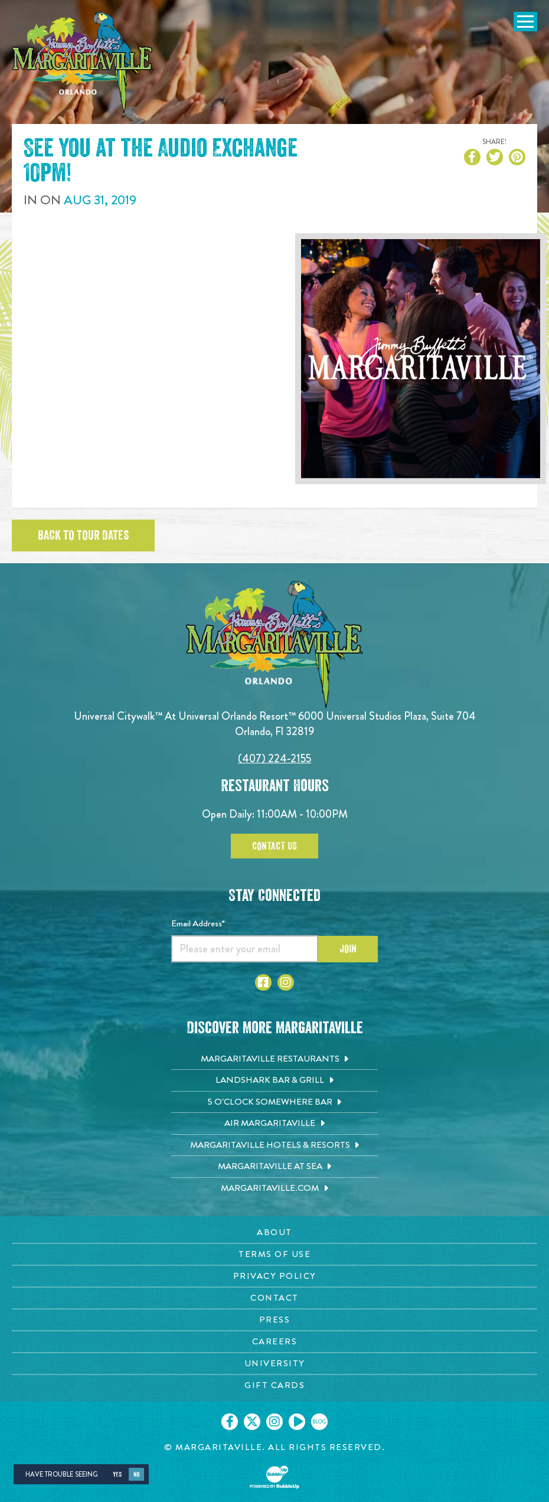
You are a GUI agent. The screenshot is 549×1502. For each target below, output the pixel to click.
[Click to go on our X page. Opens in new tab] (252, 1421)
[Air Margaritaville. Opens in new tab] (274, 1123)
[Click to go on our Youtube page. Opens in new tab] (297, 1421)
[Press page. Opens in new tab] (274, 1320)
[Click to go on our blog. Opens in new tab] (319, 1421)
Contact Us (274, 846)
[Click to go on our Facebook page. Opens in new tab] (229, 1421)
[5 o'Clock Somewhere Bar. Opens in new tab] (274, 1102)
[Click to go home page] (82, 63)
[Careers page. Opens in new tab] (274, 1341)
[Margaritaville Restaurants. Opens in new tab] (274, 1059)
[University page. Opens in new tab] (274, 1363)
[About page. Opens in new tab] (274, 1232)
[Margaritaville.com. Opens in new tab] (274, 1188)
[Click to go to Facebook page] (263, 982)
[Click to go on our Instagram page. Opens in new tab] (274, 1421)
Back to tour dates (83, 535)
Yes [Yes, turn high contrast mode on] (117, 1474)
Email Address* (198, 923)
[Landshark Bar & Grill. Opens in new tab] (274, 1080)
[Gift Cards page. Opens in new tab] (274, 1385)
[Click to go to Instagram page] (285, 982)
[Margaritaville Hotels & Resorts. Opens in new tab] (274, 1145)
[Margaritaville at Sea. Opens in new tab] (274, 1166)
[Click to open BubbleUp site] (274, 1477)
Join (348, 948)
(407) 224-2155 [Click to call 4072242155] (274, 758)
